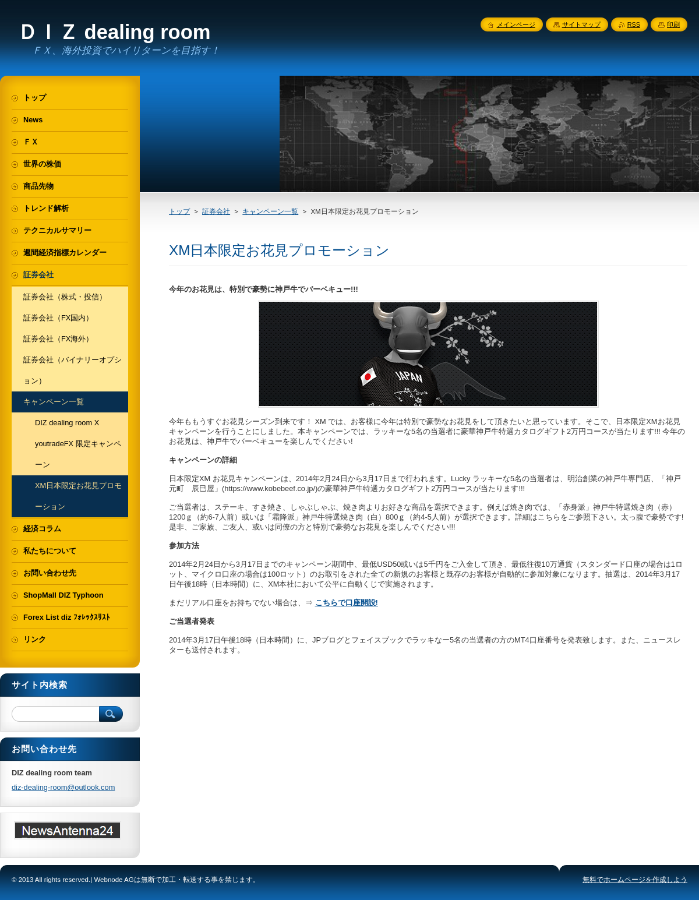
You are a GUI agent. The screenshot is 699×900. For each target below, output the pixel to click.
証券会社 (216, 211)
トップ (179, 211)
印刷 (673, 24)
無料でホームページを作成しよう (634, 879)
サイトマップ (581, 24)
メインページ (516, 24)
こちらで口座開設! (346, 602)
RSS (633, 24)
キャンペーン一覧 (270, 211)
